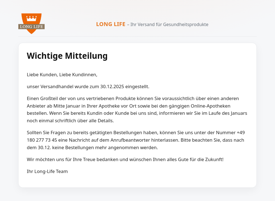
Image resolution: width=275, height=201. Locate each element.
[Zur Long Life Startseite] (31, 23)
